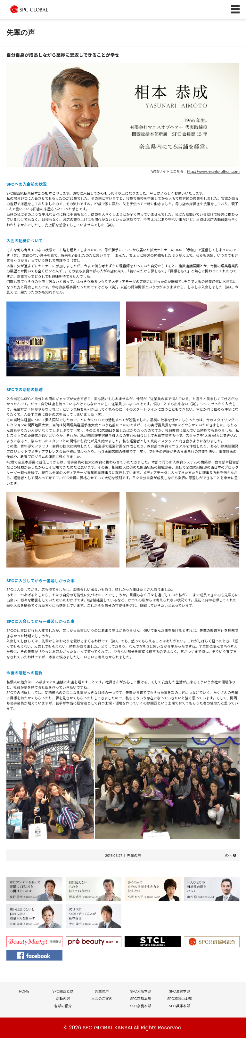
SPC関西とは (63, 991)
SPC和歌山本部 (179, 998)
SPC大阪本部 (140, 991)
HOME (24, 991)
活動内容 (63, 998)
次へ (228, 855)
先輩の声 (134, 855)
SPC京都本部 (140, 998)
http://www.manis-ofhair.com (213, 171)
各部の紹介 (63, 1006)
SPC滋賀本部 (179, 991)
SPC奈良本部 (140, 1006)
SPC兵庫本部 (179, 1006)
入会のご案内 (101, 998)
